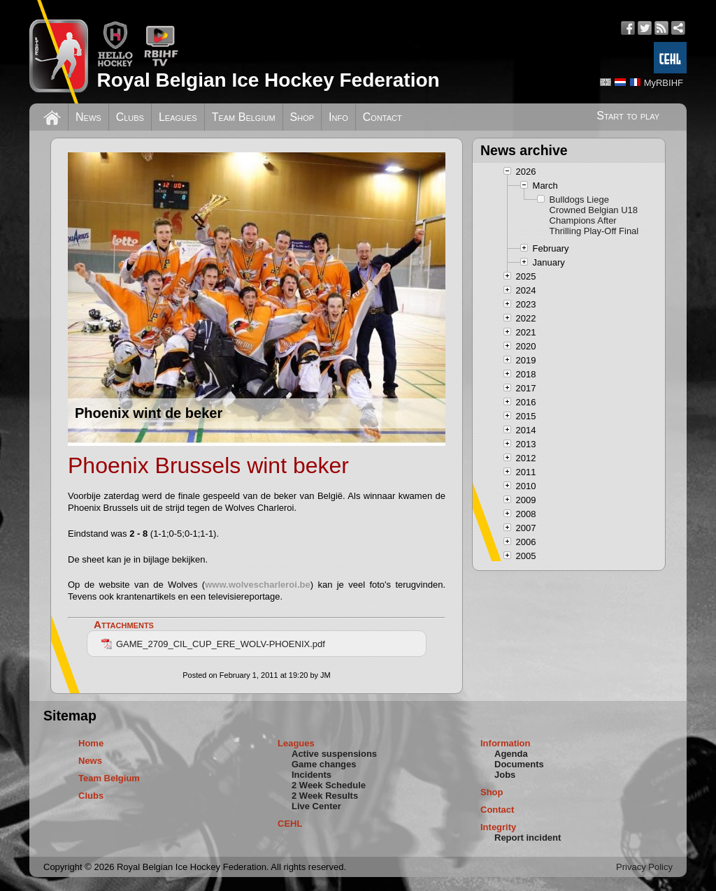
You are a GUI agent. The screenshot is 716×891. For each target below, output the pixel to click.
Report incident (527, 837)
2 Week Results (325, 795)
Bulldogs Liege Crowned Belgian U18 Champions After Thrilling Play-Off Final (594, 215)
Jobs (504, 774)
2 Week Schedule (329, 785)
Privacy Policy (644, 867)
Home (90, 743)
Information (505, 743)
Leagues (178, 117)
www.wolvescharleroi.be (257, 584)
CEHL (290, 823)
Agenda (511, 753)
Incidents (311, 774)
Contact (382, 117)
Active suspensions (334, 753)
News (88, 117)
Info (338, 117)
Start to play (627, 116)
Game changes (324, 764)
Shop (302, 117)
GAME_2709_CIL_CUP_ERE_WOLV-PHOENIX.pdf (213, 644)
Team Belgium (243, 117)
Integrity (498, 827)
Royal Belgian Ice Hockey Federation (267, 80)
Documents (519, 764)
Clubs (130, 117)
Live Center (316, 806)
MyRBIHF (663, 83)
